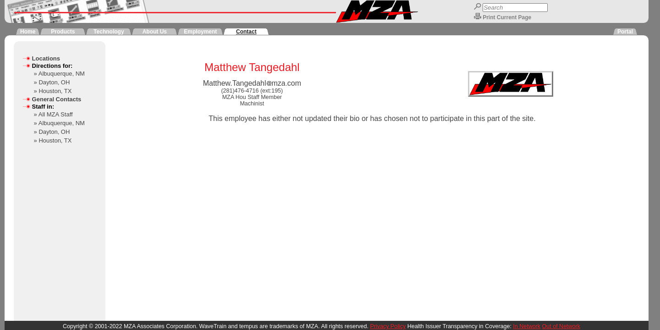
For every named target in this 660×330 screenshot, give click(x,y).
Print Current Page (507, 17)
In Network (526, 326)
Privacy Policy (388, 326)
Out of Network (561, 326)
